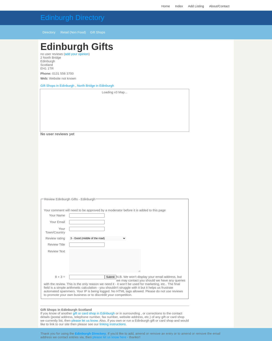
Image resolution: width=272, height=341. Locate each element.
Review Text (56, 251)
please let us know (84, 320)
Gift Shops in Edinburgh (57, 85)
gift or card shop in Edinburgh (94, 313)
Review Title (56, 244)
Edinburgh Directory (72, 17)
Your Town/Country (55, 230)
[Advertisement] (114, 167)
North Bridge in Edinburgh (95, 85)
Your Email (57, 222)
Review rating (55, 238)
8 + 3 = (60, 276)
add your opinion (77, 54)
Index (179, 6)
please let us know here (109, 337)
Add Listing (196, 6)
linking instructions (112, 324)
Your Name (57, 215)
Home (165, 6)
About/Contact (219, 6)
